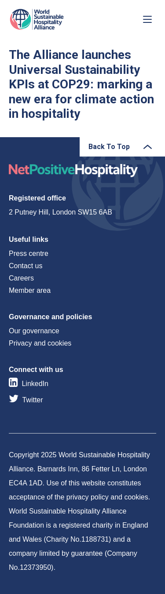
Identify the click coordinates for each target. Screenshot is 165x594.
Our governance (34, 331)
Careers (21, 278)
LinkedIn (35, 383)
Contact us (25, 266)
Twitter (32, 400)
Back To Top (109, 146)
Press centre (28, 253)
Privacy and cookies (40, 343)
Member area (30, 290)
